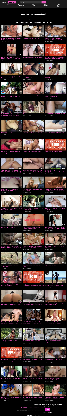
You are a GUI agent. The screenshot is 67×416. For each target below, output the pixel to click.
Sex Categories (21, 5)
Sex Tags (33, 5)
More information (47, 412)
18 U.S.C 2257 (24, 407)
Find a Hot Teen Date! (58, 6)
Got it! (47, 409)
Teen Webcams (46, 5)
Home (8, 4)
